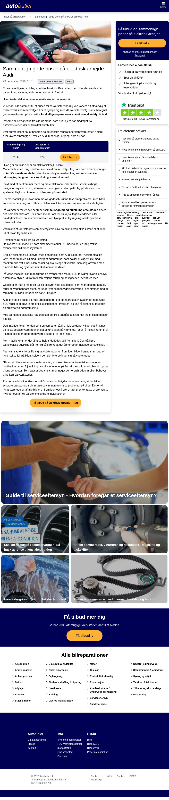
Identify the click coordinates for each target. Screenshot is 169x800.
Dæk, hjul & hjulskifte (59, 664)
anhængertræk (155, 223)
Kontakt (32, 748)
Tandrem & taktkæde (144, 682)
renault (156, 218)
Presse (31, 744)
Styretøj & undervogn (144, 664)
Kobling (52, 694)
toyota (136, 220)
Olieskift (93, 670)
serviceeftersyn (124, 218)
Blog (89, 739)
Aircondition (20, 664)
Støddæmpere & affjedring (147, 670)
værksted (160, 212)
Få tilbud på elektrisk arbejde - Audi (56, 402)
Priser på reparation (97, 752)
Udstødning (139, 694)
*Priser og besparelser (69, 739)
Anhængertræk (22, 676)
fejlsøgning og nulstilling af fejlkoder (74, 210)
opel (136, 223)
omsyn (120, 220)
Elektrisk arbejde (57, 670)
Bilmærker (62, 756)
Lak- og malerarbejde (59, 700)
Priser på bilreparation (14, 16)
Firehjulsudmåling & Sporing (63, 682)
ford (129, 223)
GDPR (133, 776)
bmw (136, 226)
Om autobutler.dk (37, 739)
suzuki (157, 220)
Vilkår (110, 776)
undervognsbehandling (128, 212)
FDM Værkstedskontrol (69, 744)
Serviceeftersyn (97, 698)
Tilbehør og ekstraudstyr (146, 688)
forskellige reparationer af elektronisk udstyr (70, 114)
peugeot (146, 220)
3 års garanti (64, 748)
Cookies (121, 776)
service (120, 215)
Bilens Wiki (93, 748)
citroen (120, 223)
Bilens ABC (93, 744)
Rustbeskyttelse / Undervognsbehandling (101, 690)
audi (69, 81)
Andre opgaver (22, 670)
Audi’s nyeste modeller (21, 173)
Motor (92, 664)
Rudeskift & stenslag (100, 676)
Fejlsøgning (54, 676)
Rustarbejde (95, 682)
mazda (145, 226)
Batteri (17, 682)
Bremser (18, 694)
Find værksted (65, 752)
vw (143, 223)
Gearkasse (53, 688)
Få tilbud (70, 157)
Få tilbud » (142, 43)
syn (137, 218)
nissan (120, 226)
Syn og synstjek (141, 676)
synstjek (146, 218)
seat (128, 226)
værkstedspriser (144, 215)
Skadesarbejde (97, 704)
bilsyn (130, 215)
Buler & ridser (21, 700)
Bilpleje (17, 688)
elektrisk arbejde (51, 81)
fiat (128, 220)
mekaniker (148, 212)
